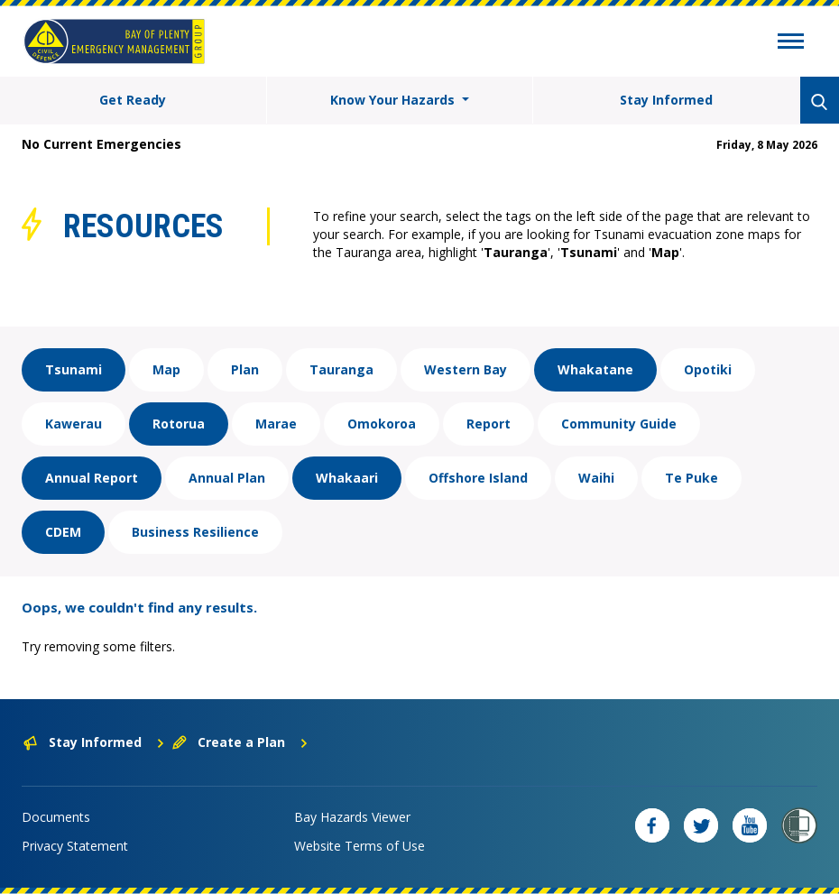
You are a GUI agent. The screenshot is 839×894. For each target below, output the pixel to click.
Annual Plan (227, 477)
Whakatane (595, 369)
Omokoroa (381, 423)
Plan (245, 369)
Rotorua (178, 423)
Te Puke (691, 477)
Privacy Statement (75, 845)
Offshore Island (478, 477)
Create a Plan (240, 742)
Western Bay (465, 369)
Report (488, 423)
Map (166, 369)
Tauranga (341, 369)
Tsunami (73, 369)
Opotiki (708, 369)
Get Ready (132, 99)
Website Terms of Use (359, 845)
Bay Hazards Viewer (352, 816)
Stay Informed (666, 99)
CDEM (63, 531)
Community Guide (619, 423)
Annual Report (91, 477)
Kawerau (73, 423)
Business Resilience (195, 531)
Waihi (596, 477)
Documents (56, 816)
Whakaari (347, 477)
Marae (276, 423)
